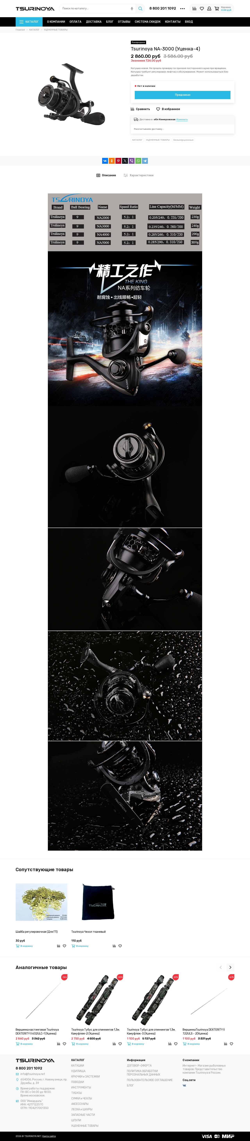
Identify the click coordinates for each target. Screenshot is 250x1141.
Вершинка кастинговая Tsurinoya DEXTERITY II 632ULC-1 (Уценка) (37, 1031)
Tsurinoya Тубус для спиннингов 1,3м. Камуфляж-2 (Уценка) (95, 1031)
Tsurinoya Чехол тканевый (88, 931)
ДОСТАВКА (94, 21)
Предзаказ (182, 95)
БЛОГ (109, 21)
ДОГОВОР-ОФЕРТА (139, 1065)
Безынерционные (183, 140)
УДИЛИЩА (78, 1071)
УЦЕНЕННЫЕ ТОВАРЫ (158, 140)
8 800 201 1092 (162, 8)
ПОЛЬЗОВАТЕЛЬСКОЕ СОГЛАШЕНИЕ (150, 1080)
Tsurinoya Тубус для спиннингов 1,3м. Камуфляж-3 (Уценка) (151, 1031)
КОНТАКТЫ (172, 21)
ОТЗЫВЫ (124, 21)
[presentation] (221, 967)
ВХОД (189, 21)
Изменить (182, 119)
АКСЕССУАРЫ (79, 1104)
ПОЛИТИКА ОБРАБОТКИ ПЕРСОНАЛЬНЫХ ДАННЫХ (143, 1072)
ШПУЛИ (76, 1120)
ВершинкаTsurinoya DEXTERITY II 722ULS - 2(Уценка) (204, 1031)
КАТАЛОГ (29, 21)
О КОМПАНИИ (56, 21)
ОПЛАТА (75, 21)
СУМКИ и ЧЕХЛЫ (81, 1098)
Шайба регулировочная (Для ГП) (37, 931)
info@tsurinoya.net (33, 1074)
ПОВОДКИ (77, 1082)
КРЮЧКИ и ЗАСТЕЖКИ (85, 1076)
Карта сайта (49, 1136)
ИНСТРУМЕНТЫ (81, 1087)
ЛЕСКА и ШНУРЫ (81, 1109)
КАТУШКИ (77, 1065)
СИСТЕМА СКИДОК (148, 21)
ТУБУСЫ (76, 1093)
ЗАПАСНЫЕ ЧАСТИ (83, 1115)
